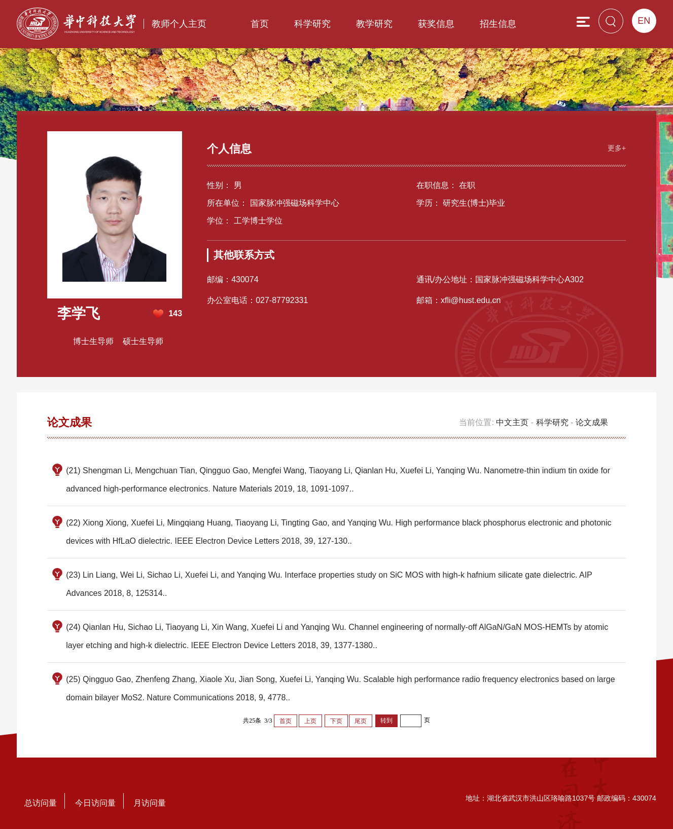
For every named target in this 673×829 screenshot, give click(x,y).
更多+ (617, 148)
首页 (260, 24)
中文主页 (512, 422)
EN (643, 21)
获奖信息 (436, 24)
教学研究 (374, 24)
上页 (310, 721)
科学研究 (312, 24)
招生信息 (498, 24)
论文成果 (592, 422)
